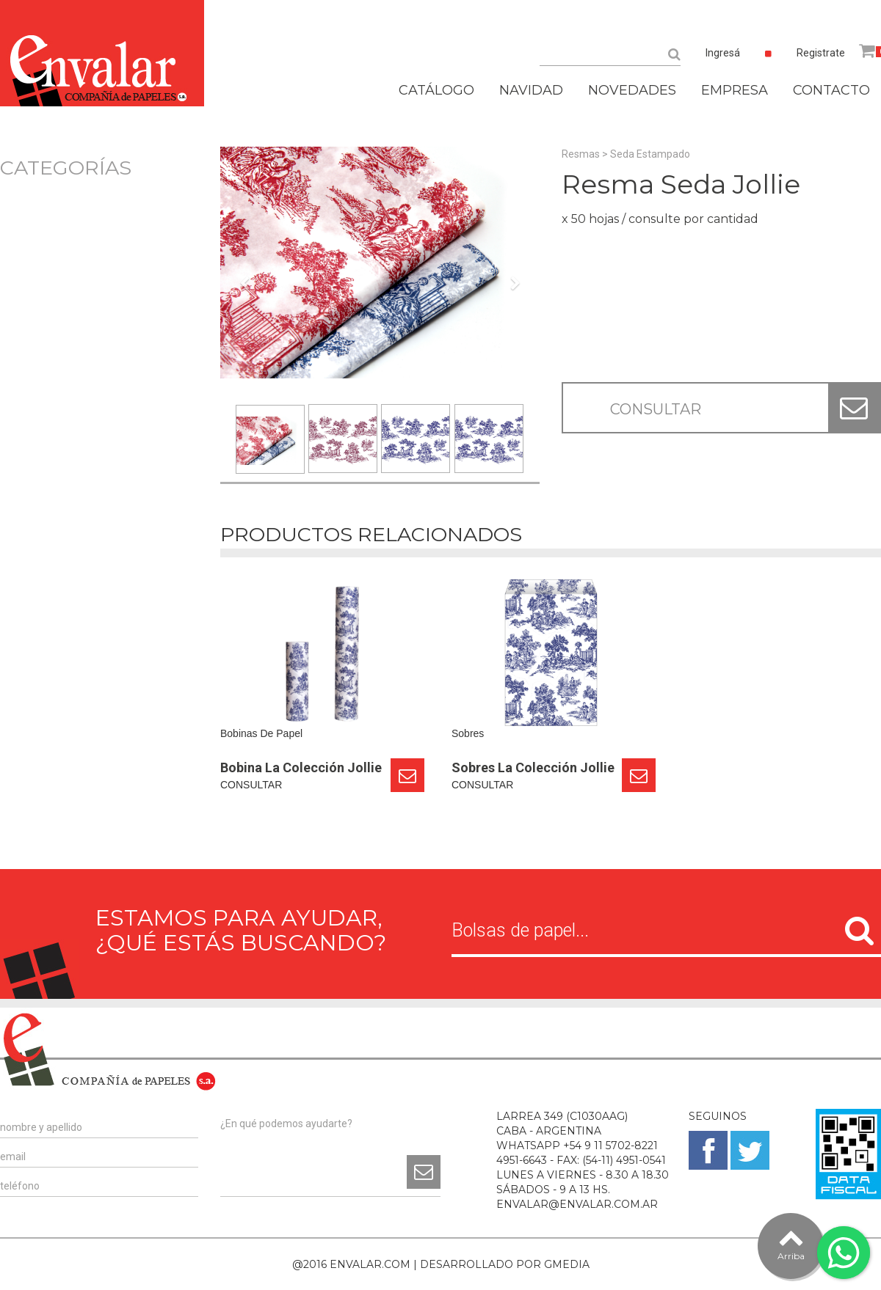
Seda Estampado (650, 154)
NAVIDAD (531, 90)
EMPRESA (734, 90)
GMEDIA (567, 1264)
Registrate (821, 53)
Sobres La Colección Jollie (533, 767)
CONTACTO (831, 90)
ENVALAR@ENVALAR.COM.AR (577, 1204)
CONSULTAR (655, 409)
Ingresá (723, 53)
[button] (244, 351)
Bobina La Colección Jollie (301, 767)
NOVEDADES (632, 90)
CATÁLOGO (436, 90)
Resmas (581, 154)
